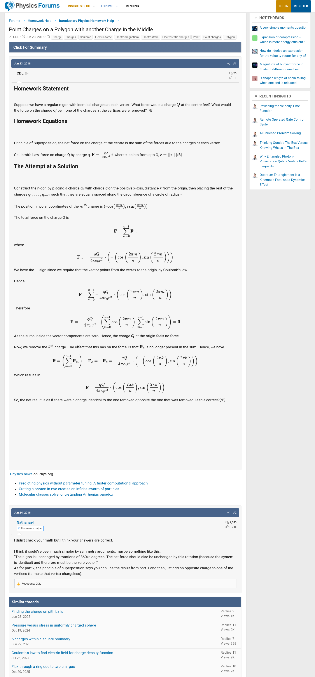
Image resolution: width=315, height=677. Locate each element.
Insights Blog (100, 6)
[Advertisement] (125, 464)
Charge (77, 38)
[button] (115, 6)
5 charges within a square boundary (61, 669)
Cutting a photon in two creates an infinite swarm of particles (90, 519)
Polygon (68, 44)
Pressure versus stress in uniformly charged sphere (74, 655)
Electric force (124, 38)
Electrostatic (171, 38)
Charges (91, 38)
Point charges (50, 44)
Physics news (42, 504)
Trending (152, 6)
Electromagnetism (148, 38)
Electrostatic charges (196, 38)
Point (34, 44)
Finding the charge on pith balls (58, 641)
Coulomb (106, 38)
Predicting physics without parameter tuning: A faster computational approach (104, 513)
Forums (128, 6)
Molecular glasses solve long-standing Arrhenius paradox (87, 524)
